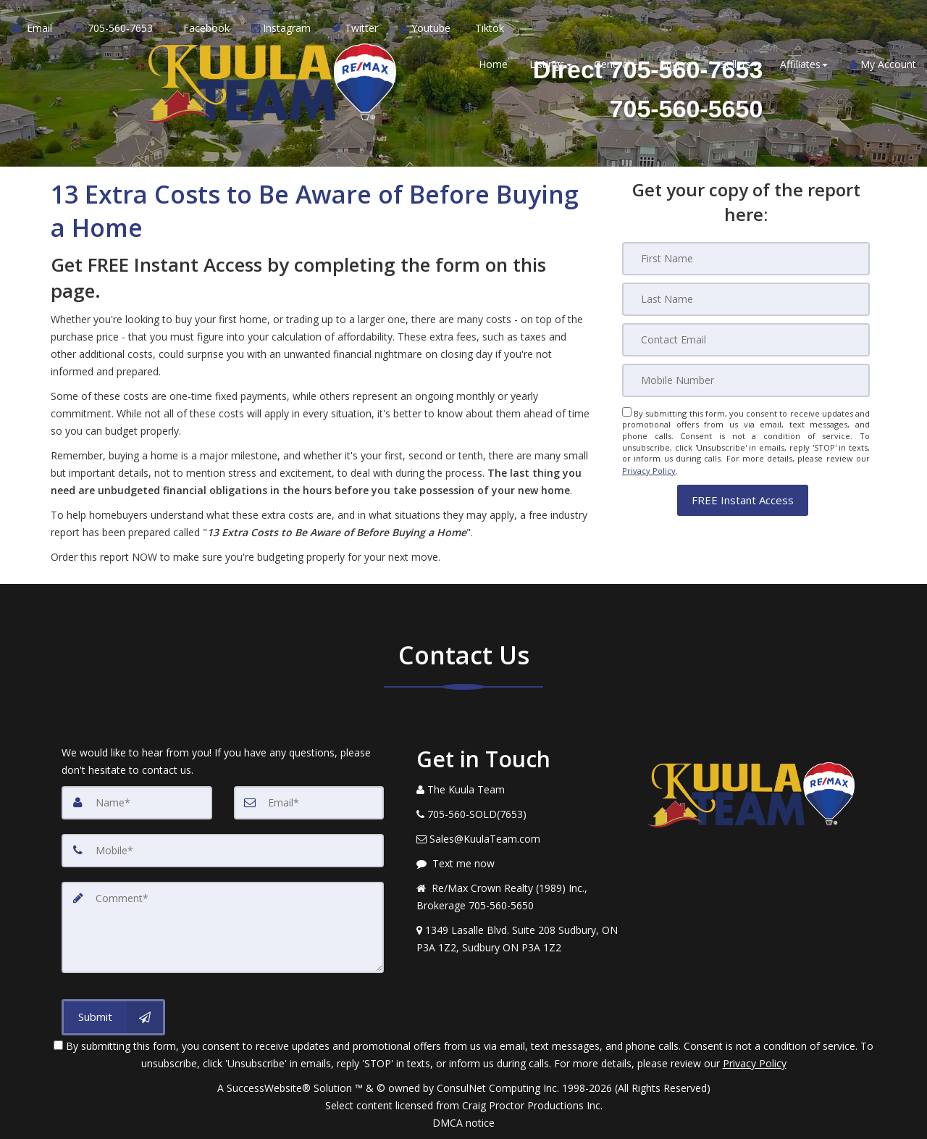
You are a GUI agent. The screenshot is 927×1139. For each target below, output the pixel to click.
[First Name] (746, 258)
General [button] (615, 65)
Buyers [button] (679, 65)
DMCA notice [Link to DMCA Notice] (463, 1123)
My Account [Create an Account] (883, 65)
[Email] (746, 339)
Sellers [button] (739, 65)
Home (493, 65)
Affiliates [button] (804, 65)
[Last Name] (746, 299)
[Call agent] (113, 29)
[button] (742, 498)
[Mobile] (746, 380)
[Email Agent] (37, 29)
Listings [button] (550, 65)
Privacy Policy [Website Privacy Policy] (649, 469)
